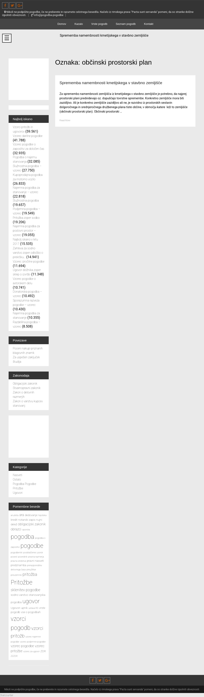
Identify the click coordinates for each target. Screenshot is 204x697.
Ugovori (17, 492)
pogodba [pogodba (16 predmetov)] (22, 536)
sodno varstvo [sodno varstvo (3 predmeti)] (19, 594)
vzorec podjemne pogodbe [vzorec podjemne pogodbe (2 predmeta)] (33, 641)
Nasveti (17, 475)
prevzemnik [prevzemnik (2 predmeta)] (16, 575)
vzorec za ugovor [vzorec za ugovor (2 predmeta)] (31, 651)
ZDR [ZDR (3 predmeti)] (43, 651)
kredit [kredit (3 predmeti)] (14, 519)
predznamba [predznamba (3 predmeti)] (18, 565)
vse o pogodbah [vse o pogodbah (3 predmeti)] (31, 612)
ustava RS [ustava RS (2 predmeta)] (33, 608)
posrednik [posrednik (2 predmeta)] (22, 556)
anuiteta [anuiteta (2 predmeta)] (14, 515)
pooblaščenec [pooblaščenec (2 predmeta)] (30, 552)
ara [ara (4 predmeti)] (21, 515)
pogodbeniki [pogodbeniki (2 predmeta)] (16, 552)
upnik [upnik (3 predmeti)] (24, 607)
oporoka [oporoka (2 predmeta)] (26, 529)
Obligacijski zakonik (25, 383)
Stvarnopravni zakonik (27, 388)
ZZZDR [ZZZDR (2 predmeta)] (14, 656)
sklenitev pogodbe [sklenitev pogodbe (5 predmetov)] (25, 590)
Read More (66, 126)
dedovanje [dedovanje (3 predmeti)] (31, 515)
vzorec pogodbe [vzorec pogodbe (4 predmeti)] (22, 646)
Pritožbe (18, 488)
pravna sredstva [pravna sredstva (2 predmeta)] (18, 561)
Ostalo (17, 479)
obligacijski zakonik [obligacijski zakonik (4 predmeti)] (32, 524)
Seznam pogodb (126, 23)
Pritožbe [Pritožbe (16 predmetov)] (21, 582)
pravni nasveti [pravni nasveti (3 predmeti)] (35, 560)
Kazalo (79, 23)
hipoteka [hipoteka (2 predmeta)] (42, 515)
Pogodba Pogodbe (24, 484)
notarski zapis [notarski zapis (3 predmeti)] (26, 519)
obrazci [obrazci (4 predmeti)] (16, 529)
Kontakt (148, 23)
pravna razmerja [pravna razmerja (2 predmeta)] (36, 556)
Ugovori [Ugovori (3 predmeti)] (15, 607)
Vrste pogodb (99, 23)
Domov (62, 23)
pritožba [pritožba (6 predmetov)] (30, 574)
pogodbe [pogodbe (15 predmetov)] (32, 545)
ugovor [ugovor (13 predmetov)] (31, 601)
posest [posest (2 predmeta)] (14, 556)
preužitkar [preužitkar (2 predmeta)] (31, 569)
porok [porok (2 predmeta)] (40, 552)
